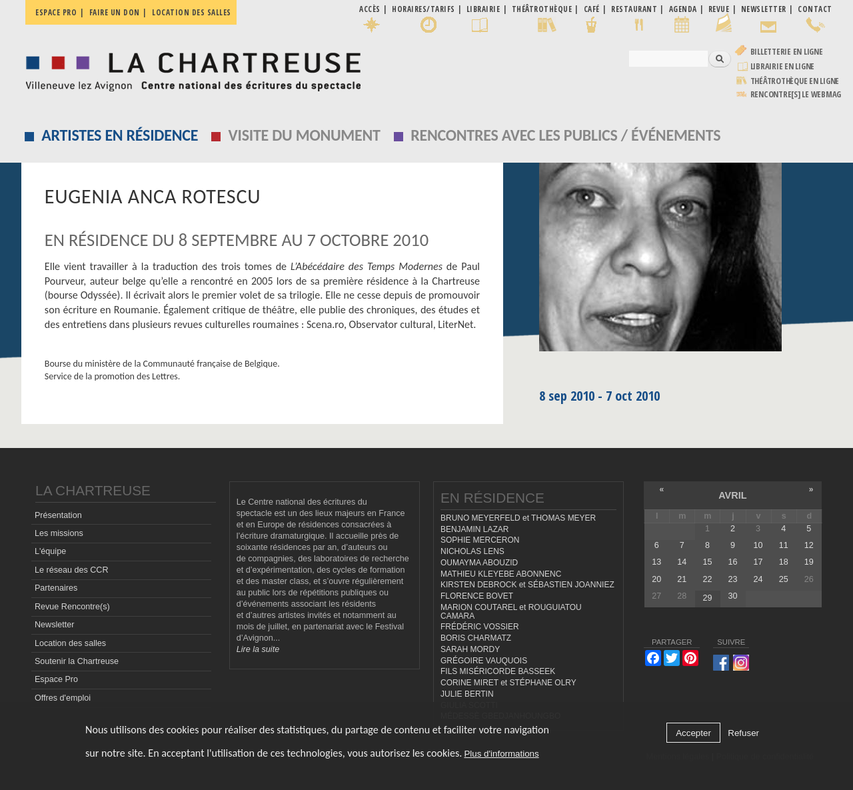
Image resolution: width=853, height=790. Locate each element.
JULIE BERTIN (467, 694)
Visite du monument (305, 135)
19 (809, 562)
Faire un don (114, 12)
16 (733, 562)
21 (681, 579)
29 (707, 598)
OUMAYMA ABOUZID (479, 562)
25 (783, 579)
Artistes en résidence (119, 135)
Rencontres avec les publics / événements (565, 135)
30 (733, 596)
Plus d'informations (501, 754)
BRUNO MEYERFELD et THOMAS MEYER (518, 518)
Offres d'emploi (63, 698)
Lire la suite (258, 649)
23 (733, 579)
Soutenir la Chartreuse (77, 661)
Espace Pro (56, 679)
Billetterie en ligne (786, 51)
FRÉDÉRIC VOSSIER (479, 626)
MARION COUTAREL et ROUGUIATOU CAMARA (511, 612)
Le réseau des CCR (72, 570)
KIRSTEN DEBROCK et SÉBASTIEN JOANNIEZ (527, 584)
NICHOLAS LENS (472, 551)
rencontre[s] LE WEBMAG (796, 94)
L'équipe (50, 551)
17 (758, 562)
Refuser (743, 733)
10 (758, 545)
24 (758, 579)
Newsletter (55, 624)
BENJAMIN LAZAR (474, 529)
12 (809, 545)
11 (783, 545)
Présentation (58, 515)
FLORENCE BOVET (476, 596)
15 (707, 562)
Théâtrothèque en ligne (795, 81)
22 (707, 579)
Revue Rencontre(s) (72, 606)
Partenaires (56, 588)
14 (681, 562)
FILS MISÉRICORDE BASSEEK (497, 671)
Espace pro (56, 12)
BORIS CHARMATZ (475, 638)
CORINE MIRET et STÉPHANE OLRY (508, 682)
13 (656, 562)
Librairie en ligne (782, 66)
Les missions (59, 533)
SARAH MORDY (470, 649)
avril (732, 495)
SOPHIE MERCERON (479, 540)
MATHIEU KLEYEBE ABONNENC (500, 574)
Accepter (693, 733)
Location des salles (191, 12)
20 (656, 579)
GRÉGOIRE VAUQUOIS (483, 660)
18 (783, 562)
